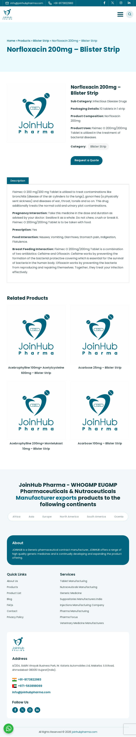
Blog (9, 599)
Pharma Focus (69, 617)
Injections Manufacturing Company (82, 605)
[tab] (18, 180)
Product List (14, 593)
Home (11, 41)
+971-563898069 (30, 686)
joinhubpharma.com (84, 732)
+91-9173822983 (29, 680)
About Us (12, 581)
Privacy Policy (15, 617)
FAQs (10, 605)
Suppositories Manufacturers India (81, 599)
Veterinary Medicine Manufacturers (82, 623)
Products (24, 41)
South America (96, 517)
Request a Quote (87, 160)
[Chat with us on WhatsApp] (8, 728)
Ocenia (118, 517)
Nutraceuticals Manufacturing (78, 587)
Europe (47, 517)
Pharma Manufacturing (74, 611)
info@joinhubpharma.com (31, 693)
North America (69, 517)
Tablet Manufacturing (73, 581)
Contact (12, 611)
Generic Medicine (71, 593)
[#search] (129, 14)
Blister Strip (42, 41)
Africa (16, 517)
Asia (31, 517)
